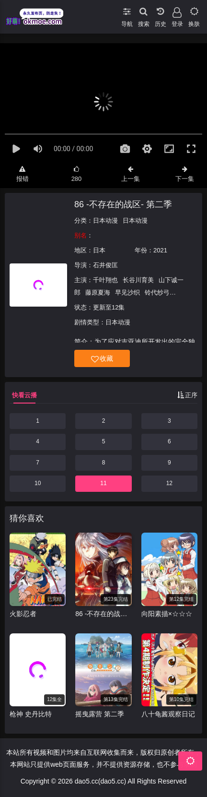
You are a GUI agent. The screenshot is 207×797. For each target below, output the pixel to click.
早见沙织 (127, 292)
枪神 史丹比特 (31, 714)
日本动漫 (105, 220)
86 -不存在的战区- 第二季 (123, 204)
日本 (99, 250)
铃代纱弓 (157, 292)
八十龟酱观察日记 (168, 714)
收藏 (102, 359)
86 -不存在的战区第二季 (103, 614)
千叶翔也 (105, 280)
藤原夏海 (97, 292)
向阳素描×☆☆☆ (166, 614)
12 (169, 483)
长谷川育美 (138, 280)
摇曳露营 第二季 (99, 714)
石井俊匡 (105, 265)
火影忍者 (23, 614)
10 (37, 483)
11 (103, 483)
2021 (160, 250)
